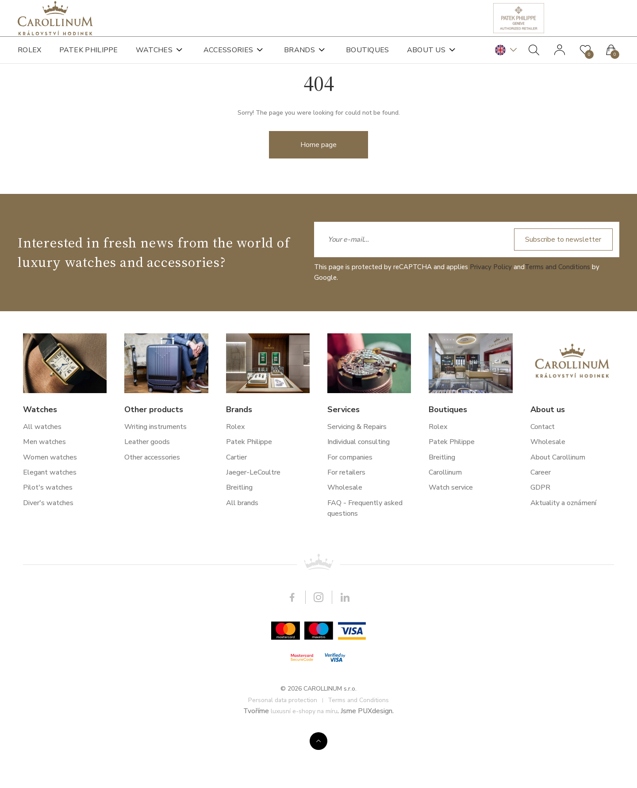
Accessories (228, 57)
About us (426, 57)
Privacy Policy (491, 593)
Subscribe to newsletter (561, 566)
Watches (154, 57)
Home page (318, 179)
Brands (299, 57)
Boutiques (367, 57)
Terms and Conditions (557, 593)
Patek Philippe (88, 57)
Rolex (30, 57)
